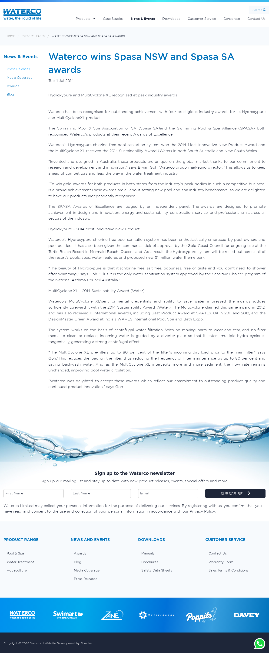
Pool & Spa (15, 553)
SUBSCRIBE (235, 493)
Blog (10, 94)
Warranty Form (221, 562)
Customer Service (202, 18)
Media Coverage (19, 77)
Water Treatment (20, 562)
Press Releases (33, 36)
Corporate (231, 18)
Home (11, 36)
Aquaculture (17, 570)
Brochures (149, 562)
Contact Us (218, 553)
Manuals (147, 553)
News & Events (143, 18)
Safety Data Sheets (156, 570)
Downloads (171, 18)
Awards (13, 86)
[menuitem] (33, 553)
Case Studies (113, 18)
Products (83, 18)
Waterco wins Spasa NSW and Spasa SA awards (88, 36)
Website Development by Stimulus (68, 643)
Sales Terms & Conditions (229, 570)
